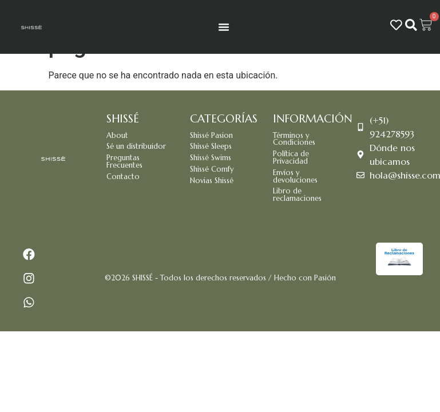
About (117, 135)
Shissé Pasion (211, 135)
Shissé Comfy (211, 169)
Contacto (123, 176)
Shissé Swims (210, 158)
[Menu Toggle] (223, 27)
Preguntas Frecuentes (124, 161)
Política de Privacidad (291, 157)
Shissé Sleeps (211, 146)
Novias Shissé (211, 180)
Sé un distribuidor (136, 146)
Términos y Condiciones (294, 139)
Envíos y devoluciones (295, 176)
